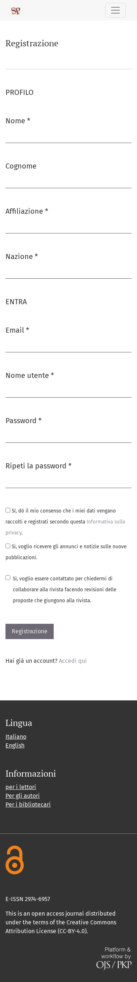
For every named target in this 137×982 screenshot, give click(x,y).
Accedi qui (73, 660)
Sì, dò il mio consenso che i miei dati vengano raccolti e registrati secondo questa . (65, 522)
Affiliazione (26, 211)
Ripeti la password (38, 465)
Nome (17, 120)
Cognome (21, 166)
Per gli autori (22, 795)
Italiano (15, 736)
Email (17, 330)
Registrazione (29, 631)
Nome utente (29, 375)
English (14, 745)
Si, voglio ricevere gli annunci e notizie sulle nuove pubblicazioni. (65, 552)
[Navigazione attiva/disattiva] (115, 10)
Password (23, 420)
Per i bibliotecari (28, 804)
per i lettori (20, 787)
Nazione (21, 256)
